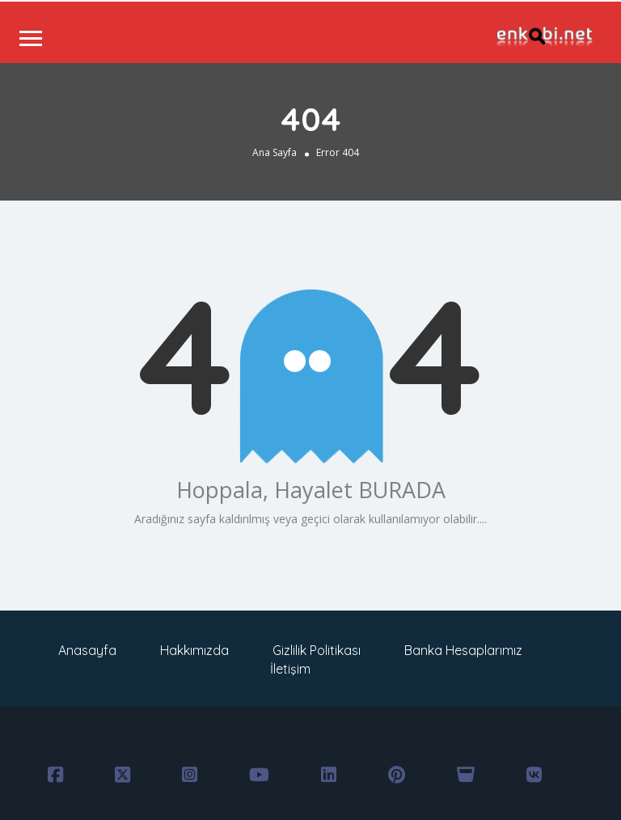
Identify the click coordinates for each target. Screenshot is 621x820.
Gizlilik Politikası (316, 650)
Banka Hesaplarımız (463, 650)
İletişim (290, 669)
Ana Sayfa (274, 152)
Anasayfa (87, 650)
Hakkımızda (194, 650)
